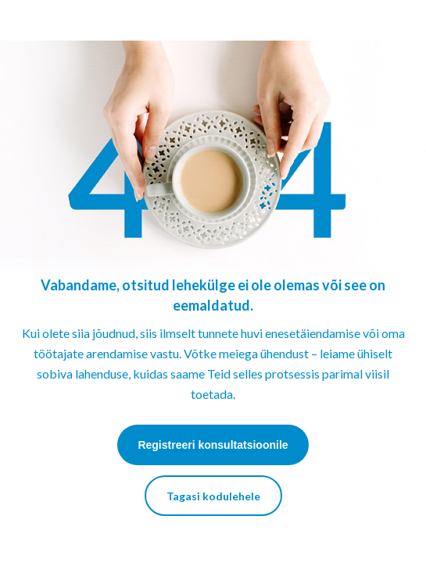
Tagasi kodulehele (213, 496)
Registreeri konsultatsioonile (213, 445)
